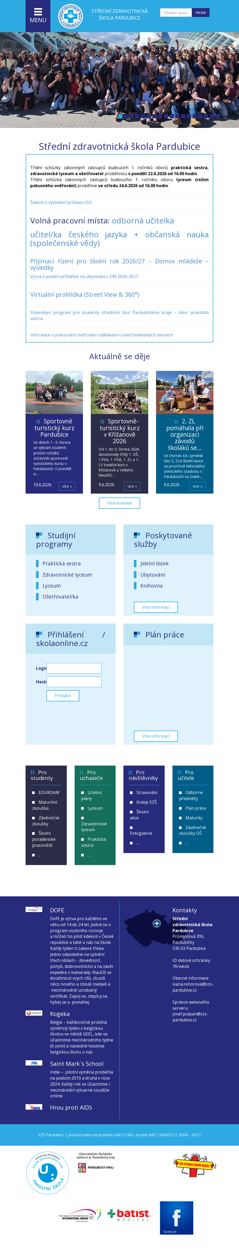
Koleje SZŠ (146, 802)
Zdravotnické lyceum (67, 574)
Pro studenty (42, 775)
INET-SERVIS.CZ (162, 1134)
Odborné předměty (191, 795)
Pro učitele (186, 775)
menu (38, 16)
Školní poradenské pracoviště (44, 839)
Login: (41, 668)
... (40, 855)
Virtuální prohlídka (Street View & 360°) (84, 294)
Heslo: (41, 682)
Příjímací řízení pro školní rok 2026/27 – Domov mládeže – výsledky (119, 264)
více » (67, 486)
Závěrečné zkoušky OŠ (192, 830)
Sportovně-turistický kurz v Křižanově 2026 (120, 431)
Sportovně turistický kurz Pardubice (54, 428)
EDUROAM (49, 792)
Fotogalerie (141, 833)
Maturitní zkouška (44, 805)
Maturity (194, 818)
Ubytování (152, 574)
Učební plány (91, 795)
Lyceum (52, 585)
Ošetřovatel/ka (60, 596)
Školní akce (139, 815)
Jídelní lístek (154, 563)
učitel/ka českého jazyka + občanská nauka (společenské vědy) (119, 238)
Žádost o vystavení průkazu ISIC (61, 202)
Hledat (200, 12)
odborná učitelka (143, 220)
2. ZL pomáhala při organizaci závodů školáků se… (185, 434)
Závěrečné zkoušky (45, 821)
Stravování (146, 792)
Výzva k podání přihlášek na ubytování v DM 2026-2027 (84, 276)
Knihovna (151, 585)
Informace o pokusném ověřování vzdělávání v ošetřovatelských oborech (101, 335)
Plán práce (196, 808)
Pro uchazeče (91, 775)
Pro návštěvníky (143, 775)
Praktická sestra (62, 563)
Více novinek (119, 503)
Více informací (156, 607)
